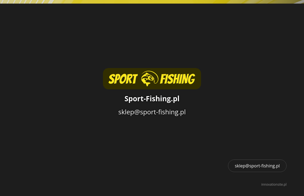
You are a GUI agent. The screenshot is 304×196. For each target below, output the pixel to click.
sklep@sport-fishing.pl (257, 166)
